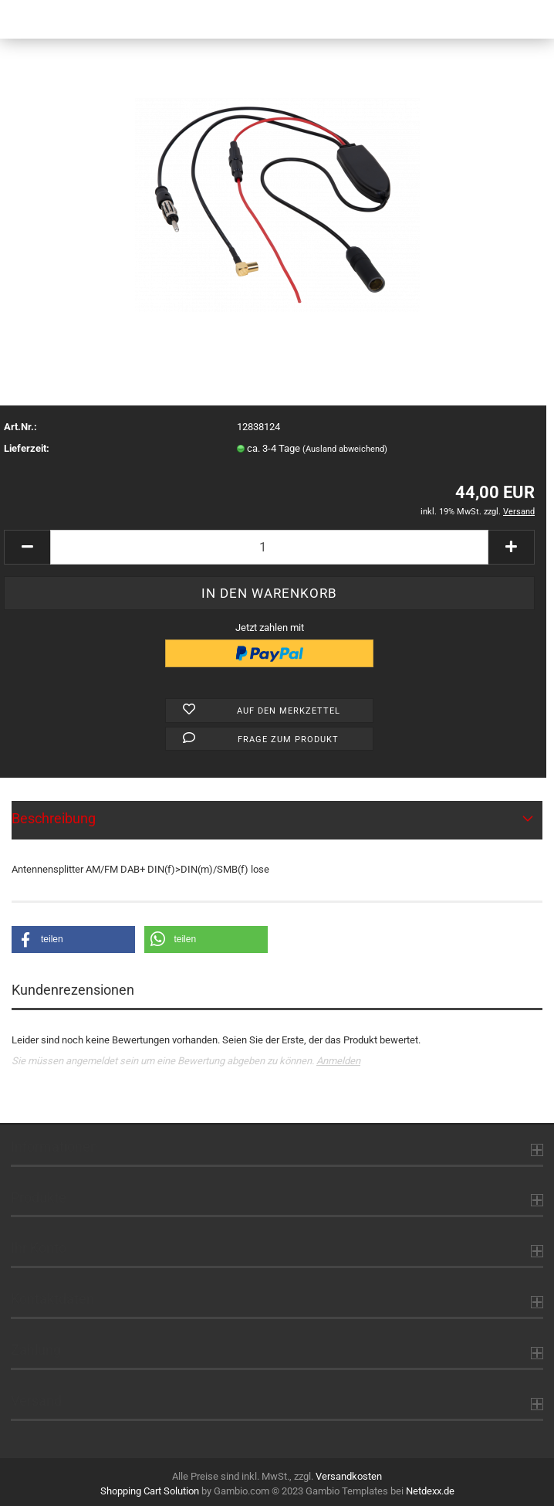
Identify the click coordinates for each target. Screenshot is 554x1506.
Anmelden (338, 1061)
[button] (73, 939)
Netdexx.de (430, 1491)
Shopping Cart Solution (149, 1491)
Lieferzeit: (26, 448)
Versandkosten (349, 1476)
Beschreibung (54, 818)
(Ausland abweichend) (344, 449)
